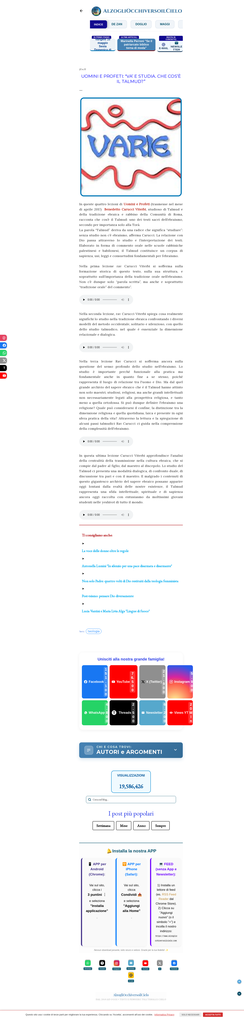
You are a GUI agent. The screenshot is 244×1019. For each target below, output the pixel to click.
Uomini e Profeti (137, 204)
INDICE (98, 24)
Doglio (167, 24)
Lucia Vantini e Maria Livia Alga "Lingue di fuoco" (116, 611)
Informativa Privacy (164, 1014)
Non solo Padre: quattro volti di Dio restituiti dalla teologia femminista (130, 581)
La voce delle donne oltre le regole (105, 551)
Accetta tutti (213, 1015)
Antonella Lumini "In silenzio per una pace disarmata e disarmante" (127, 566)
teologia (94, 631)
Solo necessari (190, 1015)
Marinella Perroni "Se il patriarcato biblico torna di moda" (136, 44)
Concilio (117, 24)
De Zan (143, 24)
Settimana (103, 825)
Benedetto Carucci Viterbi (125, 209)
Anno (141, 825)
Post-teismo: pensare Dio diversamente (108, 596)
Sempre (160, 825)
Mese (123, 825)
